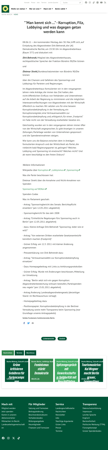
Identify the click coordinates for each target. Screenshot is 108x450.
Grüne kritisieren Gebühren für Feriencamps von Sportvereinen (16, 375)
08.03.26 (35, 379)
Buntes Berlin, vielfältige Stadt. (42, 361)
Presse (33, 2)
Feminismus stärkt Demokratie (41, 369)
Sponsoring (72, 170)
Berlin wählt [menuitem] (60, 9)
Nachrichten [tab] (7, 353)
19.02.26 (85, 379)
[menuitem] (26, 2)
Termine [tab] (19, 353)
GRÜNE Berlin (7, 14)
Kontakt (26, 2)
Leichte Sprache (53, 2)
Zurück (62, 338)
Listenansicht (48, 338)
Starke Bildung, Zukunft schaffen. (19, 361)
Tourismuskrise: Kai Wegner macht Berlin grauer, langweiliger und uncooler (91, 375)
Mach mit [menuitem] (47, 9)
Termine (43, 2)
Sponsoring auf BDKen (34, 188)
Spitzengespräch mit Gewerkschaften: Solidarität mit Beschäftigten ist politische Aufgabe (66, 379)
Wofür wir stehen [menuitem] (18, 9)
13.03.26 (11, 379)
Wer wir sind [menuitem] (34, 9)
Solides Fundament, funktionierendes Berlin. (39, 318)
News (16, 14)
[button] (24, 322)
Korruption (43, 170)
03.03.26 (60, 379)
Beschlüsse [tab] (30, 353)
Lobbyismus (57, 170)
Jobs (38, 2)
